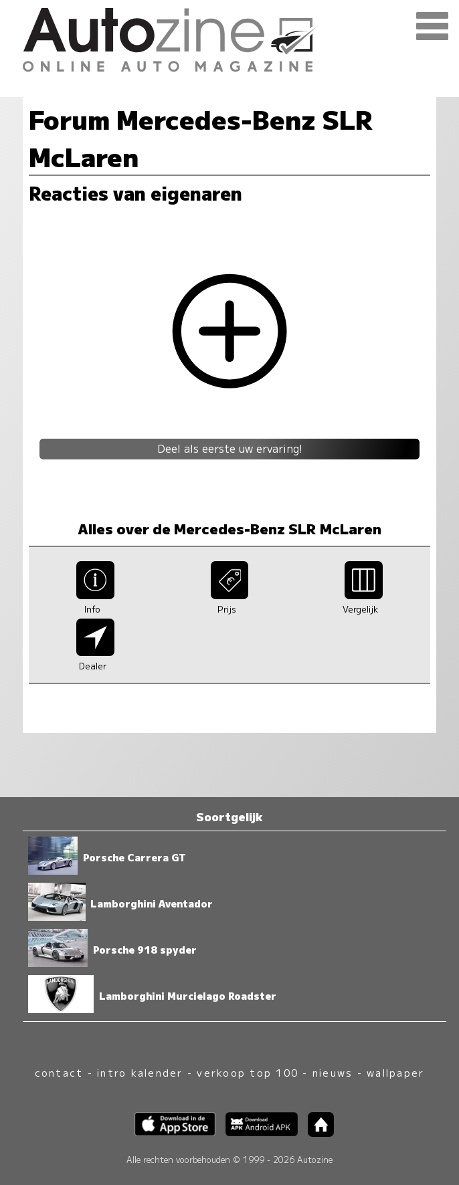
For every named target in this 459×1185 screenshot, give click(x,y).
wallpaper (395, 1072)
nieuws (332, 1072)
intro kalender (140, 1072)
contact (59, 1072)
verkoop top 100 (247, 1072)
